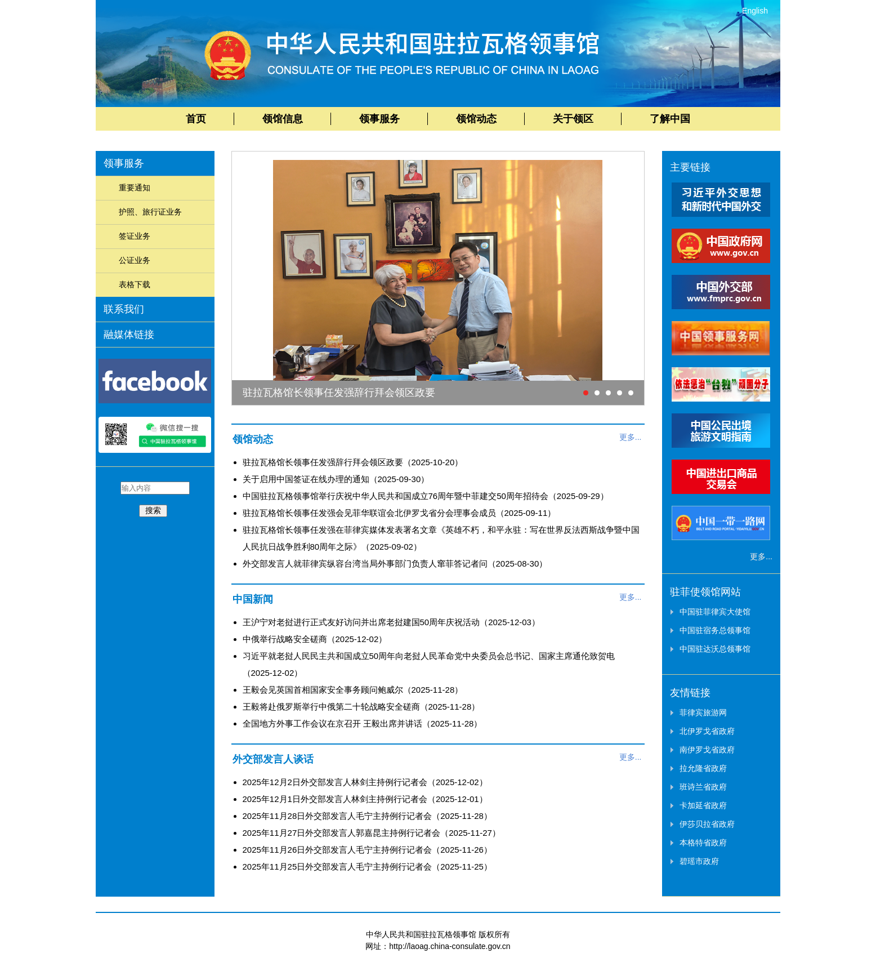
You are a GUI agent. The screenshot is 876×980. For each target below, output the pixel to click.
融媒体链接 (129, 334)
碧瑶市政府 (699, 861)
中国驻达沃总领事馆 (715, 648)
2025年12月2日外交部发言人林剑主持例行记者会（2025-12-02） (365, 782)
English (755, 10)
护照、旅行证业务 (150, 211)
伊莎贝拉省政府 (707, 823)
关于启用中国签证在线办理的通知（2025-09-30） (336, 479)
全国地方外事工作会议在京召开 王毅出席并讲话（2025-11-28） (362, 723)
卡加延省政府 (703, 805)
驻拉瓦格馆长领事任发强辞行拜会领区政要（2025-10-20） (353, 462)
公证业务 (134, 260)
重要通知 (134, 187)
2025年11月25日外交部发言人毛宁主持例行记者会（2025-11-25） (367, 866)
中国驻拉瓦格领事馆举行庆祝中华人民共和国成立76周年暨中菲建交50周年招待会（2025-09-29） (426, 496)
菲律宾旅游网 (703, 712)
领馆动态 (476, 118)
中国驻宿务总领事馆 (715, 630)
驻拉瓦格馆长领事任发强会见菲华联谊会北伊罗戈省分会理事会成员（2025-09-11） (399, 513)
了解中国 (670, 118)
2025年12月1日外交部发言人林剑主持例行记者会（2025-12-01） (365, 799)
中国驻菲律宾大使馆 (715, 611)
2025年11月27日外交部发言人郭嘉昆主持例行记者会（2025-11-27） (371, 833)
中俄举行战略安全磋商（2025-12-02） (315, 639)
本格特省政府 (703, 842)
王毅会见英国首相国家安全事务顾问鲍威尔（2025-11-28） (353, 689)
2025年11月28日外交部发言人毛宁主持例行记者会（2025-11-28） (367, 816)
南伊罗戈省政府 (707, 749)
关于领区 (573, 118)
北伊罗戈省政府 (707, 731)
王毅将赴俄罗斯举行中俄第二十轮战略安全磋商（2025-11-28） (361, 706)
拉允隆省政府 (703, 768)
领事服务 (379, 118)
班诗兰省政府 (703, 786)
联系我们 (124, 309)
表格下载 (134, 284)
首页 (196, 118)
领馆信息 (282, 118)
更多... (630, 437)
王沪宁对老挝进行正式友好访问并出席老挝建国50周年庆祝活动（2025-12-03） (391, 622)
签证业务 (134, 235)
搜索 (153, 510)
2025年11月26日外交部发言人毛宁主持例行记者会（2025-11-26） (367, 849)
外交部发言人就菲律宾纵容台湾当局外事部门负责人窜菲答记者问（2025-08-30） (395, 563)
